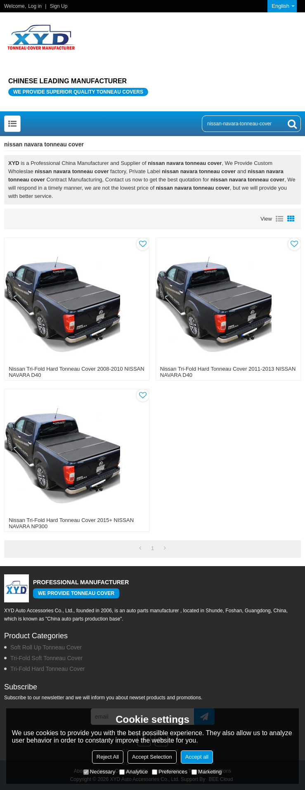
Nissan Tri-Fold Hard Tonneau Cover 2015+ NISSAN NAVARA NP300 (71, 523)
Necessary (99, 772)
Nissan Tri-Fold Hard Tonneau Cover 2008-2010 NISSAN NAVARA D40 (76, 372)
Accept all (196, 757)
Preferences (169, 772)
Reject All (108, 757)
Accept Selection (152, 757)
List (279, 219)
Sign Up (59, 6)
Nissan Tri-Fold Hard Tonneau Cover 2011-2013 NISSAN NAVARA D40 (228, 372)
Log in (35, 6)
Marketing (207, 772)
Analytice (133, 772)
